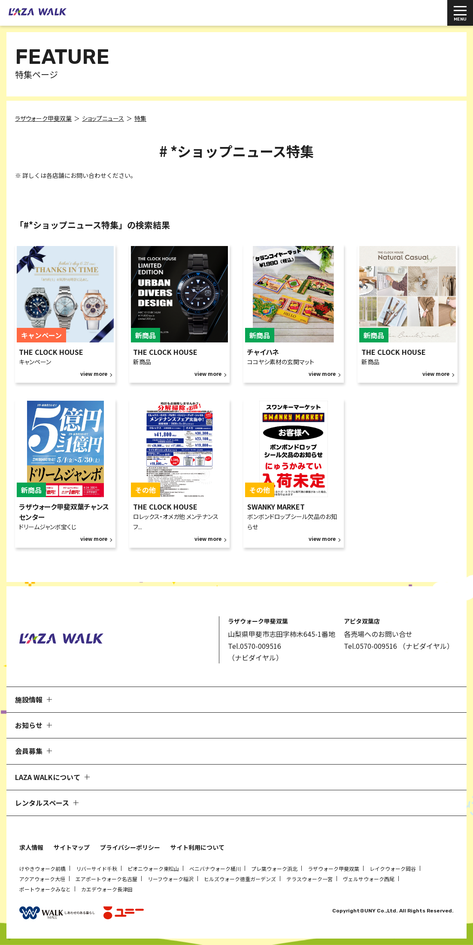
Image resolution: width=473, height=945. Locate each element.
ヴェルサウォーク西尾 (368, 878)
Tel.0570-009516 (254, 646)
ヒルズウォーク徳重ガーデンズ (240, 878)
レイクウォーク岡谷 (393, 868)
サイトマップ (72, 847)
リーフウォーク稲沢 (171, 878)
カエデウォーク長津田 (107, 889)
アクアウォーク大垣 (42, 878)
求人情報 (31, 847)
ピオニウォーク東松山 (153, 868)
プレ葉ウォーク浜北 (274, 868)
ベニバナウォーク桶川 (215, 868)
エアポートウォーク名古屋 (106, 878)
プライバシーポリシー (130, 847)
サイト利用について (197, 847)
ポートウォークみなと (45, 889)
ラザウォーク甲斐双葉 (333, 868)
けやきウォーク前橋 (42, 868)
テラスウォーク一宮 (309, 878)
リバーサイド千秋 (96, 868)
